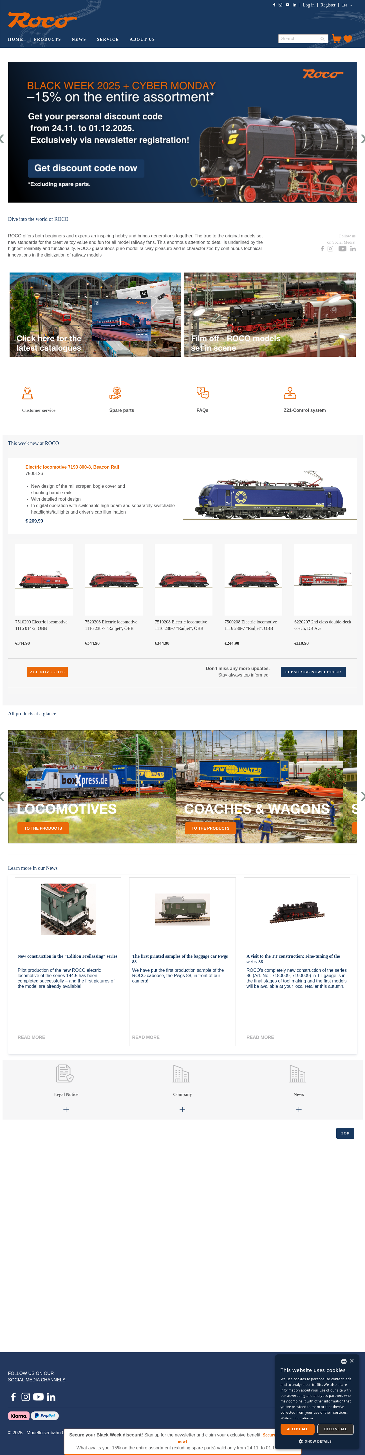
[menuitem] (16, 40)
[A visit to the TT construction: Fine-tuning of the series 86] (297, 915)
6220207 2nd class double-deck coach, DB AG (322, 625)
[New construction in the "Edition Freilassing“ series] (68, 915)
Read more (31, 1037)
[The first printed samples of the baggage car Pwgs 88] (182, 915)
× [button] (352, 1361)
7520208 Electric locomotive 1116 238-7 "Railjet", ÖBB (111, 625)
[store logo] (42, 20)
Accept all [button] (297, 1429)
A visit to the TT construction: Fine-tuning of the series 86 (293, 959)
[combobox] (303, 38)
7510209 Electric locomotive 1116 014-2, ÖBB (41, 625)
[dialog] (317, 1401)
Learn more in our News (33, 868)
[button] (347, 5)
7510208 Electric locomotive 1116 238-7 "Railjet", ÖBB (181, 625)
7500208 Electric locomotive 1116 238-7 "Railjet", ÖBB (251, 625)
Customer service (38, 410)
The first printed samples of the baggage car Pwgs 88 (180, 959)
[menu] (138, 40)
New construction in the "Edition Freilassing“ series (67, 956)
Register (328, 5)
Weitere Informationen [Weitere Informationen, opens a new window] (297, 1418)
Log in (309, 5)
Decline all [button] (335, 1429)
